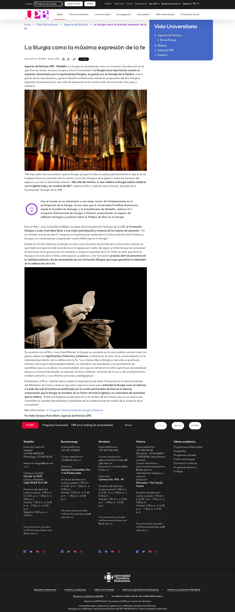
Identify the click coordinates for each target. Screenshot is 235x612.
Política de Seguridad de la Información (140, 589)
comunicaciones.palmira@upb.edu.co (150, 468)
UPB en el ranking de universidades (92, 425)
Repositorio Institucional (45, 589)
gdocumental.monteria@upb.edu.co (113, 461)
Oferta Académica (78, 14)
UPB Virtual (119, 3)
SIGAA (90, 3)
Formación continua (185, 463)
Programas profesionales (188, 447)
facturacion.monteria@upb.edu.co (113, 468)
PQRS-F (108, 3)
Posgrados (180, 451)
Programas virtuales (185, 455)
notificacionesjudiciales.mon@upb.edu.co (113, 522)
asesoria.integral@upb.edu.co (38, 465)
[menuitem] (60, 16)
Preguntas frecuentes (55, 425)
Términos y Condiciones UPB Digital (183, 589)
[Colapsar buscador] (197, 3)
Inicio (60, 14)
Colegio (178, 471)
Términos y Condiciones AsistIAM (88, 596)
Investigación (124, 14)
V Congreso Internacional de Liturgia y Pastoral (75, 410)
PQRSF (30, 425)
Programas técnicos (185, 467)
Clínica (129, 3)
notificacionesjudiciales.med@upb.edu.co (38, 532)
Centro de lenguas (184, 459)
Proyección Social (190, 14)
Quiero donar (73, 3)
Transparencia (141, 3)
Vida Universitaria (165, 14)
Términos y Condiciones (75, 589)
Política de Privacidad (104, 589)
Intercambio (143, 14)
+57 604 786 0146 (108, 450)
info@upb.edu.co (71, 460)
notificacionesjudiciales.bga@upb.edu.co (76, 515)
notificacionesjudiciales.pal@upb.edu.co (150, 528)
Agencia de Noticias (76, 25)
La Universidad (102, 14)
